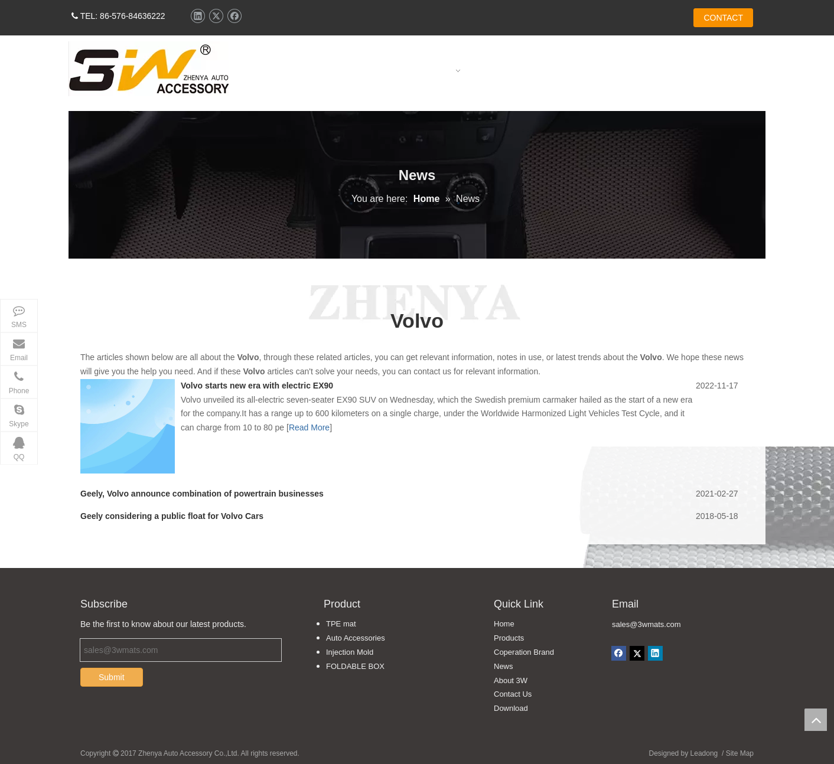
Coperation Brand (524, 652)
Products (509, 638)
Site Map (740, 753)
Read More (309, 427)
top (815, 720)
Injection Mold (349, 652)
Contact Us (513, 694)
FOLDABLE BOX (355, 666)
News (503, 666)
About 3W (510, 680)
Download (511, 708)
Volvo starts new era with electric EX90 (257, 385)
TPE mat (341, 623)
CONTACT (723, 17)
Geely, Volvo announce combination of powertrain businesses (202, 493)
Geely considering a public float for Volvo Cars (171, 516)
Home (504, 623)
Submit (112, 677)
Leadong (704, 753)
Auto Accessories (355, 638)
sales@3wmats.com (646, 624)
